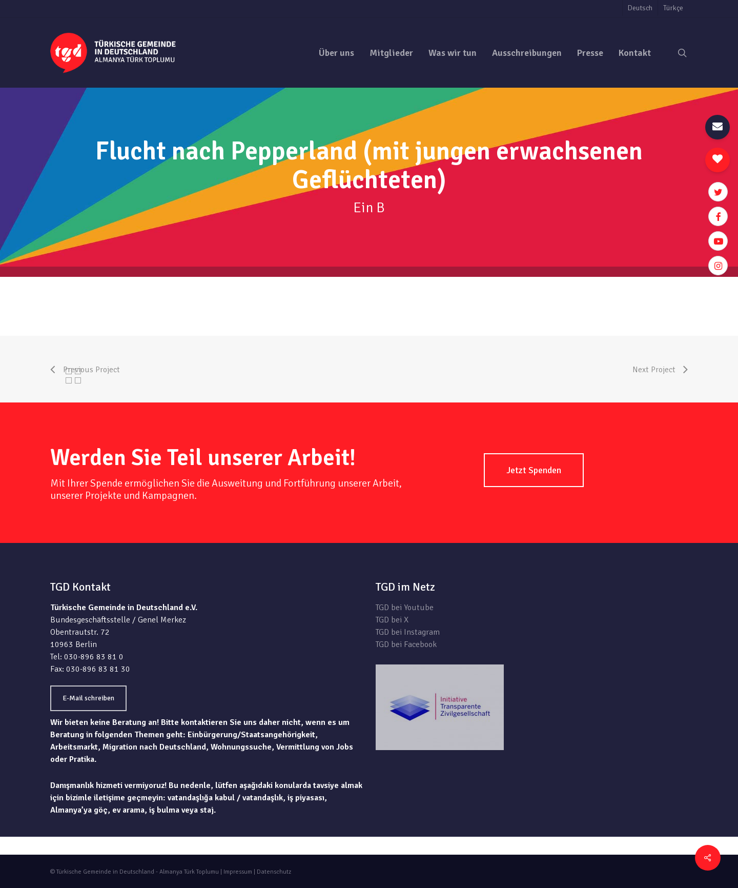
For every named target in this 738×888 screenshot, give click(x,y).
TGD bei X (392, 620)
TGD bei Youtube (405, 607)
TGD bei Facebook (406, 644)
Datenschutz (274, 872)
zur (682, 283)
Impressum (237, 872)
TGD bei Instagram (408, 632)
